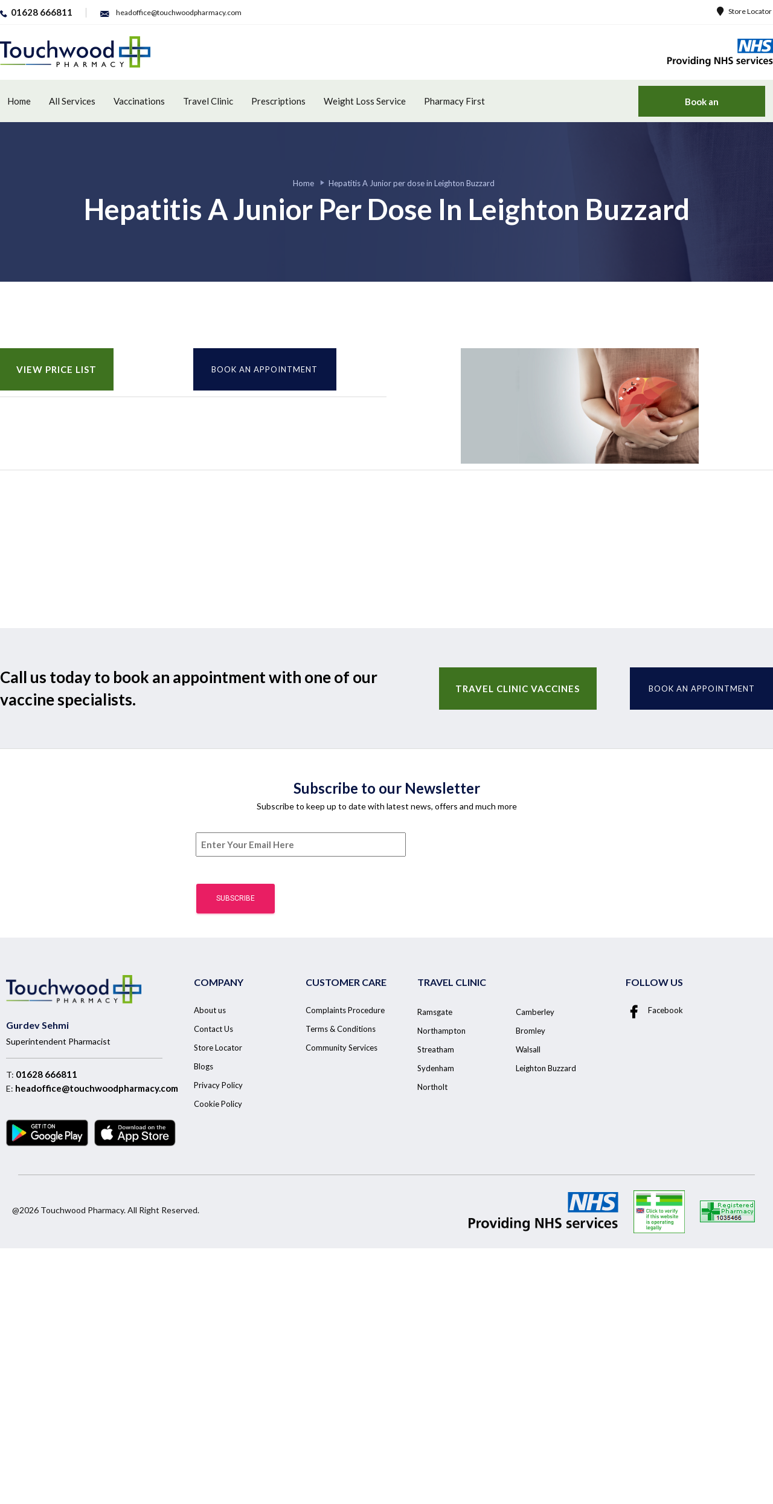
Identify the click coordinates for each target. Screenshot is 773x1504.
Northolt (432, 1087)
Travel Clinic (208, 101)
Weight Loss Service (365, 101)
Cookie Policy (218, 1104)
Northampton (441, 1031)
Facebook (654, 1010)
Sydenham (435, 1068)
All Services (72, 101)
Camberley (535, 1012)
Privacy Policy (218, 1085)
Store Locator (744, 11)
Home (19, 101)
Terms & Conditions (341, 1029)
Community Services (341, 1047)
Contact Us (213, 1029)
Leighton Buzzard (546, 1068)
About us (210, 1010)
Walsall (528, 1049)
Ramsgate (434, 1012)
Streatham (435, 1049)
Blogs (203, 1066)
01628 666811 (46, 1074)
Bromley (530, 1031)
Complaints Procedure (345, 1010)
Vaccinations (139, 101)
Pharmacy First (454, 101)
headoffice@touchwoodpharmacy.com (96, 1088)
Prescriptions (278, 101)
